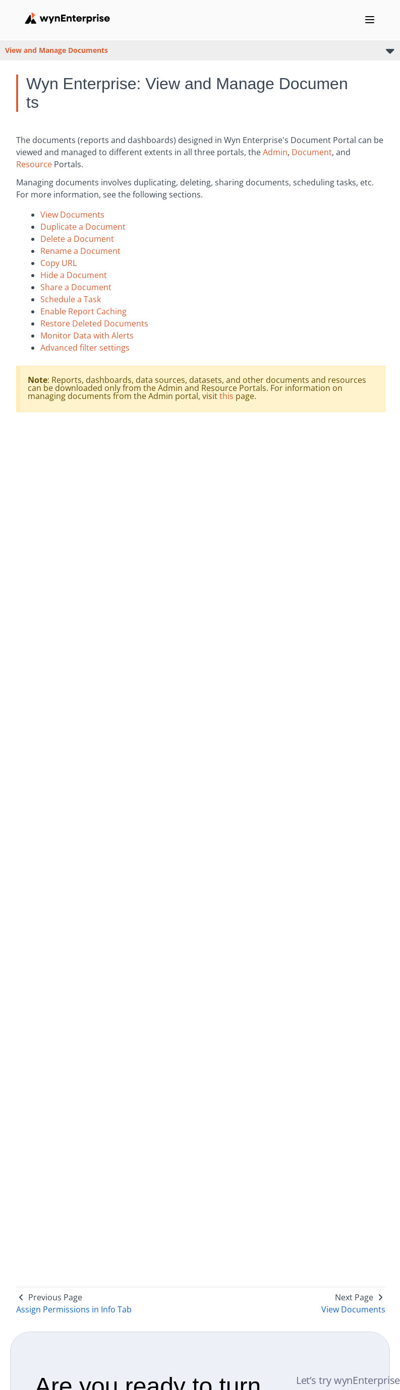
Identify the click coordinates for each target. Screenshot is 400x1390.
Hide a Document (73, 275)
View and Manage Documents (56, 50)
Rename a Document (80, 250)
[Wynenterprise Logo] (67, 18)
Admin (275, 152)
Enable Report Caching (83, 311)
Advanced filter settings (85, 347)
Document (312, 152)
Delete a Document (77, 238)
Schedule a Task (70, 299)
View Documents (72, 214)
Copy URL (58, 263)
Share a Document (75, 287)
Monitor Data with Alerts (87, 335)
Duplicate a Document (83, 226)
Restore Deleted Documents (94, 323)
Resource (34, 164)
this (226, 396)
